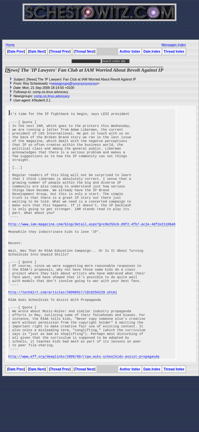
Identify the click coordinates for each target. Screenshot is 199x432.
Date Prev (16, 51)
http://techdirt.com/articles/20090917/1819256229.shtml (62, 331)
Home (10, 45)
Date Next (37, 51)
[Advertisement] (99, 29)
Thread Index (174, 51)
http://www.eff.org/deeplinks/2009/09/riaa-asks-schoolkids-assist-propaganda (83, 410)
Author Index (129, 51)
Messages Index (173, 45)
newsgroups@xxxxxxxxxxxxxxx (74, 83)
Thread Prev (59, 51)
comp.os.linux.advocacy (52, 96)
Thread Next (84, 51)
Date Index (151, 51)
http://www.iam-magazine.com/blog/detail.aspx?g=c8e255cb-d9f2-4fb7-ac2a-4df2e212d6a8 (91, 248)
